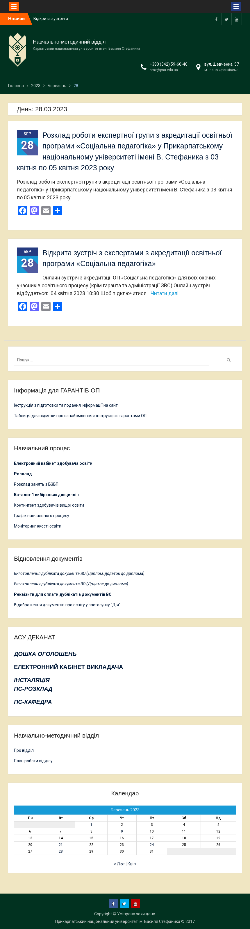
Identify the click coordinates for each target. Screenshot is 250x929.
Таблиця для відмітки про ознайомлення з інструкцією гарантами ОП (80, 415)
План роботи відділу (33, 760)
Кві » (132, 864)
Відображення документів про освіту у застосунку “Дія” (67, 604)
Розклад (23, 473)
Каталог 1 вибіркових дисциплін (46, 494)
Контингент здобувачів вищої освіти (49, 505)
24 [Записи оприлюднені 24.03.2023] (152, 845)
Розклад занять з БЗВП (36, 484)
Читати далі (164, 293)
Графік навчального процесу (41, 515)
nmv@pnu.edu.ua (164, 70)
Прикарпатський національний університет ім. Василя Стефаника (117, 921)
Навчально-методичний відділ (69, 42)
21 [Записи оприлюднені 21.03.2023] (61, 845)
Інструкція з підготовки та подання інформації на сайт (66, 405)
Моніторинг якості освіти (37, 526)
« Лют (119, 864)
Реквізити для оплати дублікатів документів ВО (63, 594)
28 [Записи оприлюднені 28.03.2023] (61, 851)
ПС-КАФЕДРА (33, 702)
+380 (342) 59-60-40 (169, 64)
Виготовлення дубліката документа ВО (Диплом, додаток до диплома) (79, 573)
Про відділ (24, 750)
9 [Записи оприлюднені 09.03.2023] (122, 831)
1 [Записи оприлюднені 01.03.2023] (91, 825)
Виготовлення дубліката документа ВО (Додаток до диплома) (71, 584)
